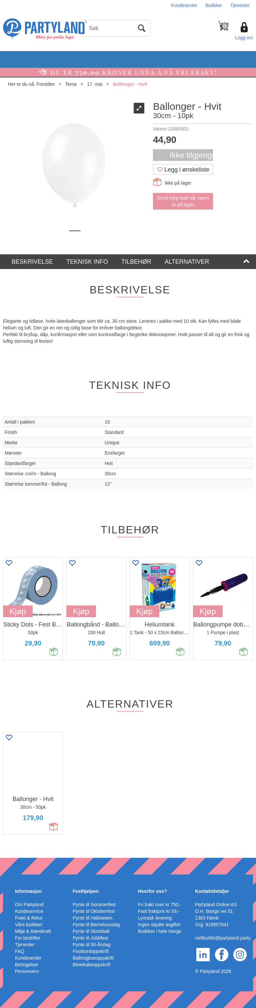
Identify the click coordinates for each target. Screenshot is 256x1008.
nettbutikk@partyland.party (223, 938)
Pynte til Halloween (92, 918)
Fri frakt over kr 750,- (159, 904)
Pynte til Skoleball (91, 931)
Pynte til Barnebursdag (96, 924)
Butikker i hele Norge (159, 931)
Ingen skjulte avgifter (159, 924)
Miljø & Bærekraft (33, 931)
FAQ (19, 951)
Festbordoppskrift (91, 951)
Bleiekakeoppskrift (92, 964)
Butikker (213, 5)
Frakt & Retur (29, 918)
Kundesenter (184, 5)
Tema (70, 84)
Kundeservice (29, 911)
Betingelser (26, 964)
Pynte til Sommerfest (94, 904)
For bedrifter (27, 938)
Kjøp (18, 611)
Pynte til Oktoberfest (94, 911)
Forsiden (46, 84)
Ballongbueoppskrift (93, 958)
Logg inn (244, 37)
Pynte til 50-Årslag (92, 944)
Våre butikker (28, 924)
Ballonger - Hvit (130, 84)
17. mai (94, 84)
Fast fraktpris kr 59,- (158, 911)
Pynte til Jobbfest (90, 938)
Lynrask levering (155, 918)
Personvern (27, 971)
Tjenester (240, 5)
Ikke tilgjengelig (191, 155)
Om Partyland (29, 904)
